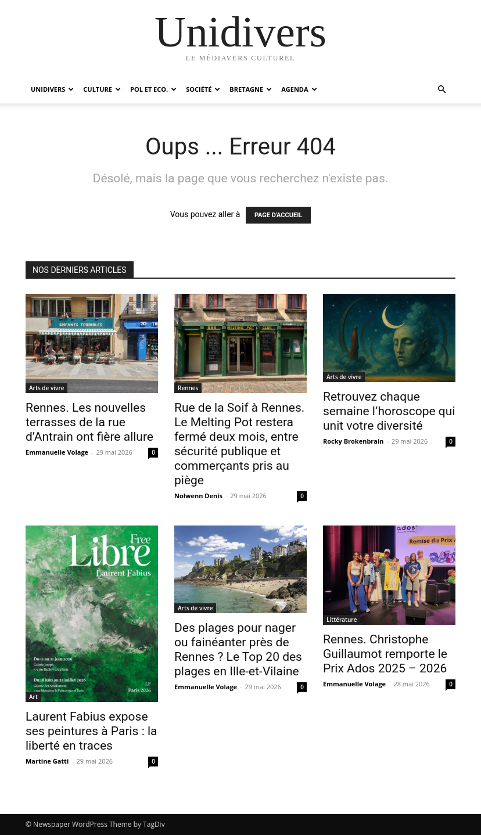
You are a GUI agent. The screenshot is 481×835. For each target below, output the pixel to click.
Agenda (299, 89)
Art (33, 697)
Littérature (341, 620)
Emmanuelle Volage (57, 452)
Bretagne (250, 89)
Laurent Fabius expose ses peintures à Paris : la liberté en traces (91, 731)
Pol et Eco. (153, 89)
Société (203, 89)
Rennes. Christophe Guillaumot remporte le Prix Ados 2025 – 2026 (385, 653)
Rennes (188, 388)
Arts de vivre (46, 388)
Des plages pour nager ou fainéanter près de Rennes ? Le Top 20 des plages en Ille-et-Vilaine (238, 649)
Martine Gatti (47, 761)
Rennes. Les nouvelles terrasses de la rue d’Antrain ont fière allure (89, 422)
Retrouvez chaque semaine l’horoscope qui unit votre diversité (389, 411)
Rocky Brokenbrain (353, 441)
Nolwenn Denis (198, 495)
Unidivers (52, 89)
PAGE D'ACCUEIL (278, 215)
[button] (441, 89)
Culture (102, 89)
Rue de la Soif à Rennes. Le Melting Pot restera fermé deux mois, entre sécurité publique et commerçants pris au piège (239, 444)
